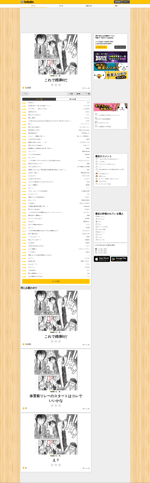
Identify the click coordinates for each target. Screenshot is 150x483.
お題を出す (89, 6)
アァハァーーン (85, 124)
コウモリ (87, 197)
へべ (88, 276)
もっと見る (56, 281)
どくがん (87, 258)
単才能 (88, 227)
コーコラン (86, 212)
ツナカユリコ (86, 230)
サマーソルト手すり (102, 227)
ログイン (126, 2)
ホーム (33, 6)
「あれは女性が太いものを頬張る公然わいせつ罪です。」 (110, 170)
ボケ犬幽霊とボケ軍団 (83, 166)
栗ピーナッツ (100, 216)
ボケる (61, 6)
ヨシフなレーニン (85, 127)
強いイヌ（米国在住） (83, 136)
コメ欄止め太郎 (85, 191)
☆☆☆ (88, 188)
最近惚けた (86, 221)
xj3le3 (88, 139)
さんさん (87, 118)
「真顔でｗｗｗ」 (101, 176)
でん (88, 194)
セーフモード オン (101, 47)
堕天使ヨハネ (86, 133)
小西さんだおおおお (84, 130)
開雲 (88, 163)
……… (88, 255)
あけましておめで (85, 203)
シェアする (24, 93)
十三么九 (87, 267)
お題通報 (78, 93)
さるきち (87, 209)
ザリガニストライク (84, 160)
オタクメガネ (86, 175)
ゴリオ (98, 224)
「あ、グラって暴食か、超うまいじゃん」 (108, 179)
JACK (88, 157)
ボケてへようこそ (120, 47)
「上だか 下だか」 (101, 181)
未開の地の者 (86, 151)
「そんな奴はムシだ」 (102, 174)
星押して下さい (85, 261)
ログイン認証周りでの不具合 (110, 125)
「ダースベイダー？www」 (104, 184)
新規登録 (118, 2)
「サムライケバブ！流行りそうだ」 (106, 164)
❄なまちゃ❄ (86, 233)
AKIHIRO (87, 154)
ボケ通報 (70, 93)
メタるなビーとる (85, 142)
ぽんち (88, 111)
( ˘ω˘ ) (88, 246)
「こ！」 (99, 167)
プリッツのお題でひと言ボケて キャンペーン (110, 114)
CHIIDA (88, 148)
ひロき (88, 121)
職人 (116, 6)
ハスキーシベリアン (84, 249)
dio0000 (87, 218)
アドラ (98, 222)
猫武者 (88, 185)
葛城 (88, 215)
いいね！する (101, 249)
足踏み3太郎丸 (85, 200)
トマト (88, 115)
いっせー (99, 237)
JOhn (88, 169)
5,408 (26, 87)
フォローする (101, 251)
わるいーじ (86, 145)
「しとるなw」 (101, 162)
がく (88, 270)
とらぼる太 (86, 108)
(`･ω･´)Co (87, 105)
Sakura (88, 252)
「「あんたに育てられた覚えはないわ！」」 (108, 159)
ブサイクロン (100, 219)
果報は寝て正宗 (85, 172)
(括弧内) (87, 239)
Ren (88, 273)
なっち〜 (87, 179)
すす (88, 102)
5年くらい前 (86, 88)
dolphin (88, 243)
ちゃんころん (100, 240)
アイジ (88, 264)
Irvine (88, 182)
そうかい (99, 235)
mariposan (87, 206)
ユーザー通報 (86, 93)
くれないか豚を (101, 229)
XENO (88, 236)
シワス (88, 224)
